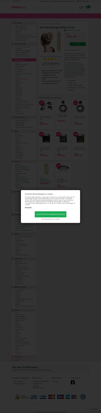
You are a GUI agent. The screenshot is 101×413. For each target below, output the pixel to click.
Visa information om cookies (50, 219)
